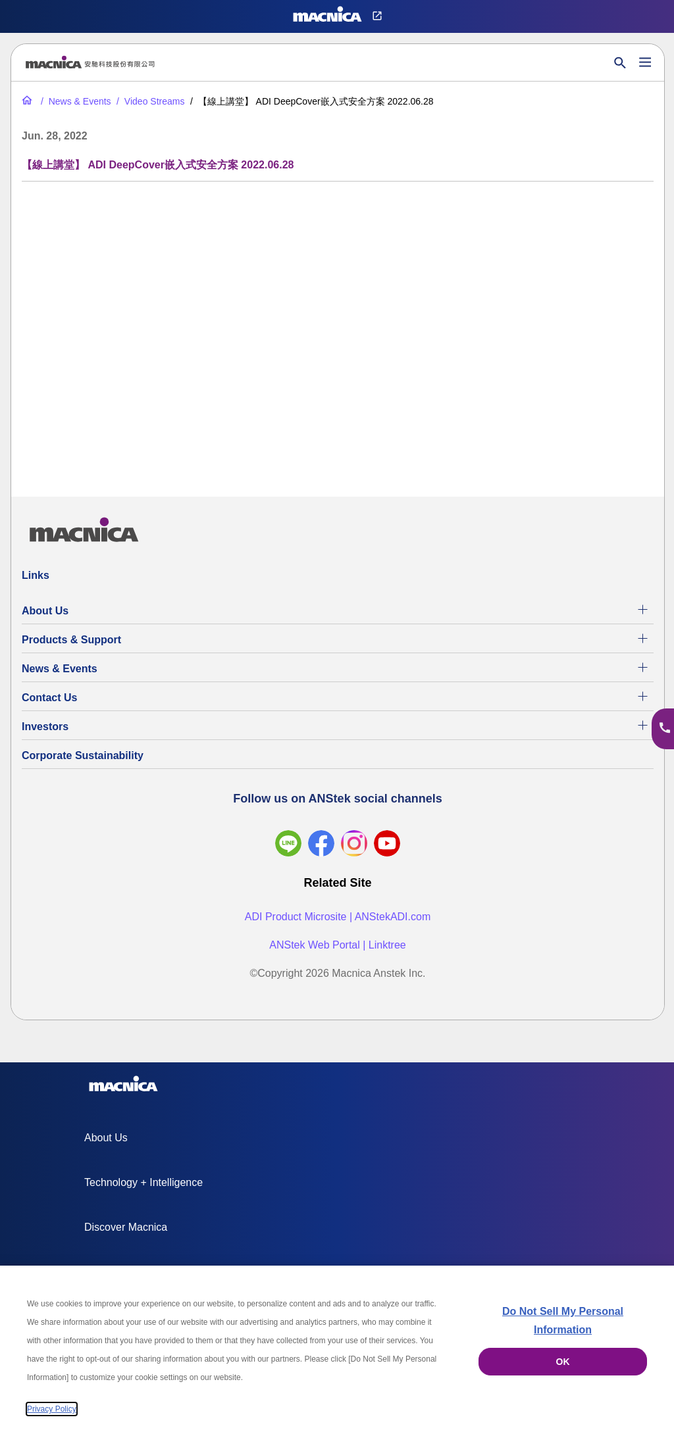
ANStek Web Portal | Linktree (337, 945)
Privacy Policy (51, 1409)
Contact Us (49, 697)
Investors (45, 726)
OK (563, 1361)
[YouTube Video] (338, 331)
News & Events (59, 668)
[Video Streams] (149, 101)
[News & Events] (74, 101)
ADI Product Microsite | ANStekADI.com (337, 916)
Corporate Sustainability (82, 755)
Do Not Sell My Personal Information (562, 1320)
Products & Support (71, 639)
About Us (45, 610)
